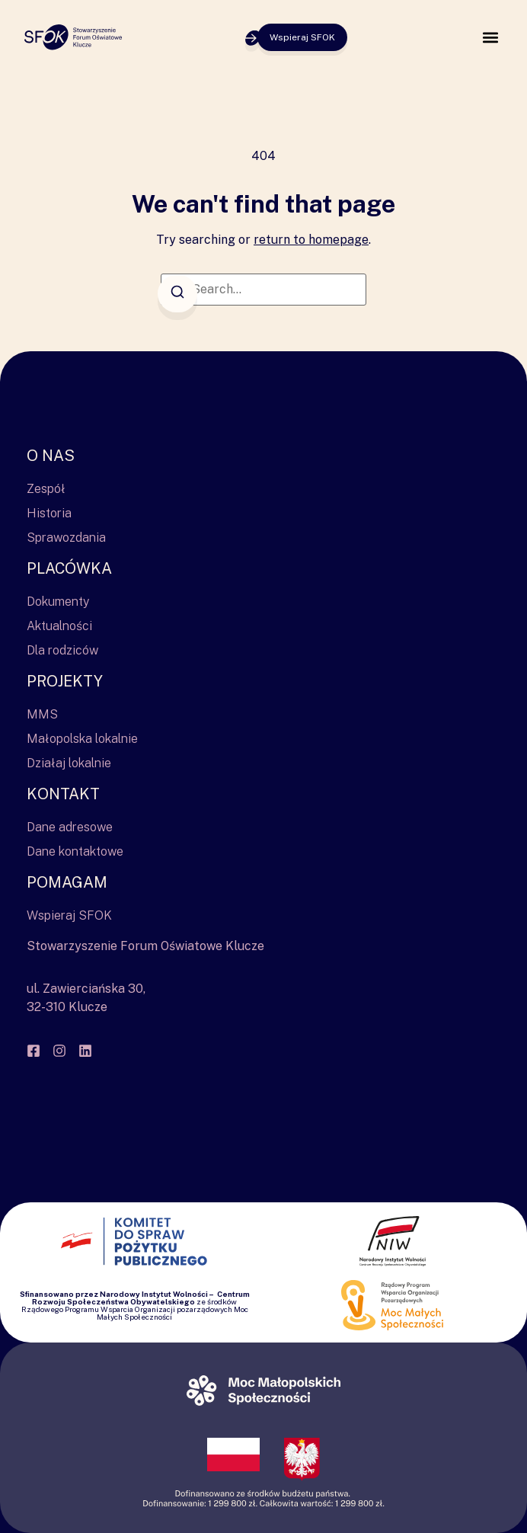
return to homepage (311, 239)
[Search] (177, 293)
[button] (490, 37)
